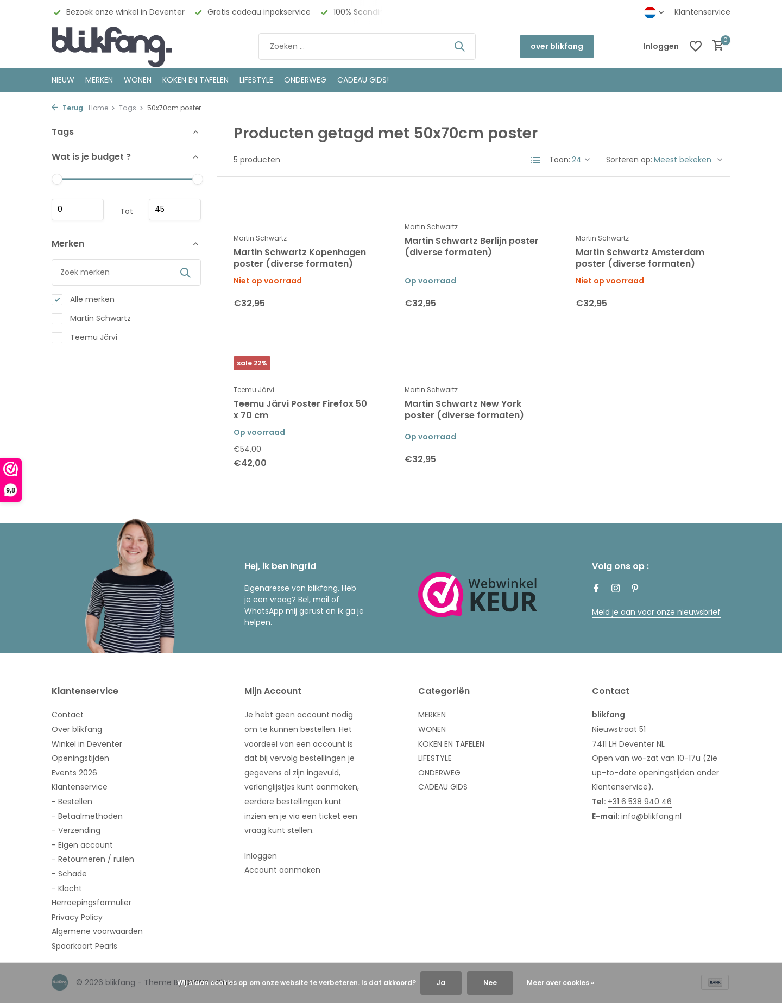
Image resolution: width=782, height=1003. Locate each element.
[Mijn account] (661, 46)
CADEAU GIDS (443, 786)
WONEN (138, 79)
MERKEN (99, 79)
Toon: (559, 159)
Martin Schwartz (91, 318)
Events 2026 (74, 772)
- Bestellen (72, 801)
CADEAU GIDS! (363, 79)
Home (102, 107)
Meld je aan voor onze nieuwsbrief (656, 612)
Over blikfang (77, 729)
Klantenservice (702, 12)
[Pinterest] (635, 589)
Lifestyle (256, 79)
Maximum (175, 209)
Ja (441, 982)
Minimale (78, 209)
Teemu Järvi (84, 337)
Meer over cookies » (560, 982)
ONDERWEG (305, 79)
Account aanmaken (282, 870)
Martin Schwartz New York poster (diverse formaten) (464, 410)
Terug (67, 107)
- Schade (69, 873)
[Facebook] (596, 589)
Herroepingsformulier (91, 902)
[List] (536, 160)
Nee (490, 982)
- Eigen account (82, 845)
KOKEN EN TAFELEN (195, 79)
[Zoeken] (367, 46)
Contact (68, 714)
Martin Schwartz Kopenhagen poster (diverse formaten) (300, 258)
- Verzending (76, 830)
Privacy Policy (77, 917)
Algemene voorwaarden (97, 931)
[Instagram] (615, 589)
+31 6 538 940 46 (640, 801)
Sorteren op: (629, 159)
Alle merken (83, 299)
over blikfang (557, 46)
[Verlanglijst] (696, 46)
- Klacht (67, 888)
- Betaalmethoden (87, 816)
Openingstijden (80, 758)
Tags (131, 107)
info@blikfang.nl (651, 816)
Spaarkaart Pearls (84, 946)
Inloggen (260, 855)
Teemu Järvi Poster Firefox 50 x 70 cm (300, 410)
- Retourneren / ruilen (93, 859)
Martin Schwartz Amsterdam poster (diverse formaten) (640, 258)
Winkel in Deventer (87, 744)
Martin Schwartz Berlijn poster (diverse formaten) (472, 247)
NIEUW (63, 79)
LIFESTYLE (435, 758)
